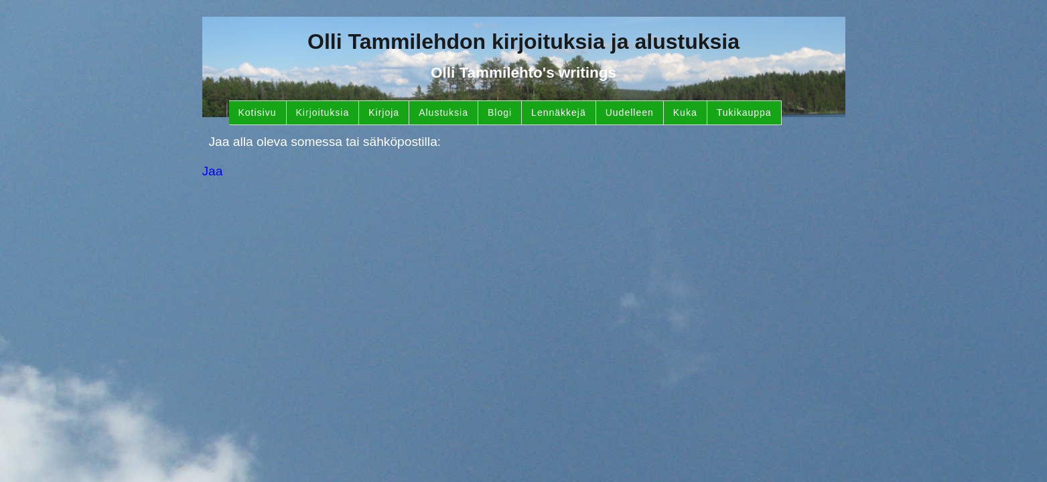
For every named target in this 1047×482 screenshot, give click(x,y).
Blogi (500, 112)
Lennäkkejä (558, 112)
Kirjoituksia (323, 112)
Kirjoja (383, 112)
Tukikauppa (744, 112)
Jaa (212, 171)
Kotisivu (257, 112)
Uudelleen (630, 112)
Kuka (685, 112)
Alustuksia (443, 112)
